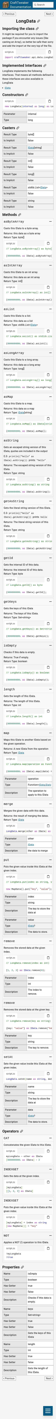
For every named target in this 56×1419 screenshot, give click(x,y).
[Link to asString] (11, 441)
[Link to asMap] (8, 397)
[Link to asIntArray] (13, 265)
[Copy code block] (50, 52)
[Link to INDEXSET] (11, 1201)
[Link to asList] (9, 309)
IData (8, 87)
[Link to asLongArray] (14, 353)
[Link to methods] (11, 214)
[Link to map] (6, 733)
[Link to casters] (10, 127)
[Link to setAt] (8, 1057)
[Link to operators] (12, 1131)
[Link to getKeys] (10, 602)
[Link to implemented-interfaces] (24, 65)
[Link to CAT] (6, 1138)
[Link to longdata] (28, 21)
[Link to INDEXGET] (11, 1169)
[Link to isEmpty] (10, 646)
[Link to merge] (8, 804)
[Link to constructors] (15, 94)
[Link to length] (9, 689)
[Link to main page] (16, 5)
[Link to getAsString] (14, 501)
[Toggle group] (50, 221)
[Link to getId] (8, 558)
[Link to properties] (13, 1267)
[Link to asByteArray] (14, 222)
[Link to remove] (9, 941)
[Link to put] (6, 860)
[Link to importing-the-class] (20, 28)
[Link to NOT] (6, 1236)
